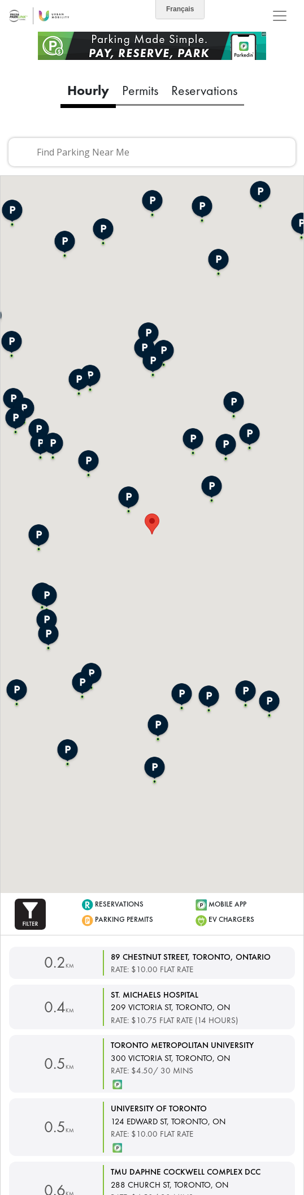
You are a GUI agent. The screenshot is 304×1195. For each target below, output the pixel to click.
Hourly (88, 89)
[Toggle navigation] (279, 16)
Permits (140, 89)
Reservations (204, 89)
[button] (30, 913)
